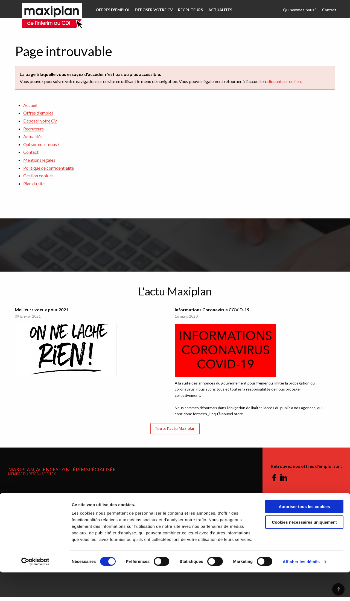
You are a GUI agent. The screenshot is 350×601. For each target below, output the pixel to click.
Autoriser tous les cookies (304, 535)
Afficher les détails (301, 590)
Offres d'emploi (112, 9)
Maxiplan (46, 9)
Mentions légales (39, 160)
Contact (330, 9)
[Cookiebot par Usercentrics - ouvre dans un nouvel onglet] (35, 590)
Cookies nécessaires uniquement (304, 550)
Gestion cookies (38, 175)
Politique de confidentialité (48, 167)
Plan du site (34, 183)
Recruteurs (188, 9)
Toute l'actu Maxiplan (175, 432)
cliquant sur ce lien (284, 81)
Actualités (217, 9)
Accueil (30, 105)
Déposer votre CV (152, 9)
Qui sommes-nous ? (301, 9)
